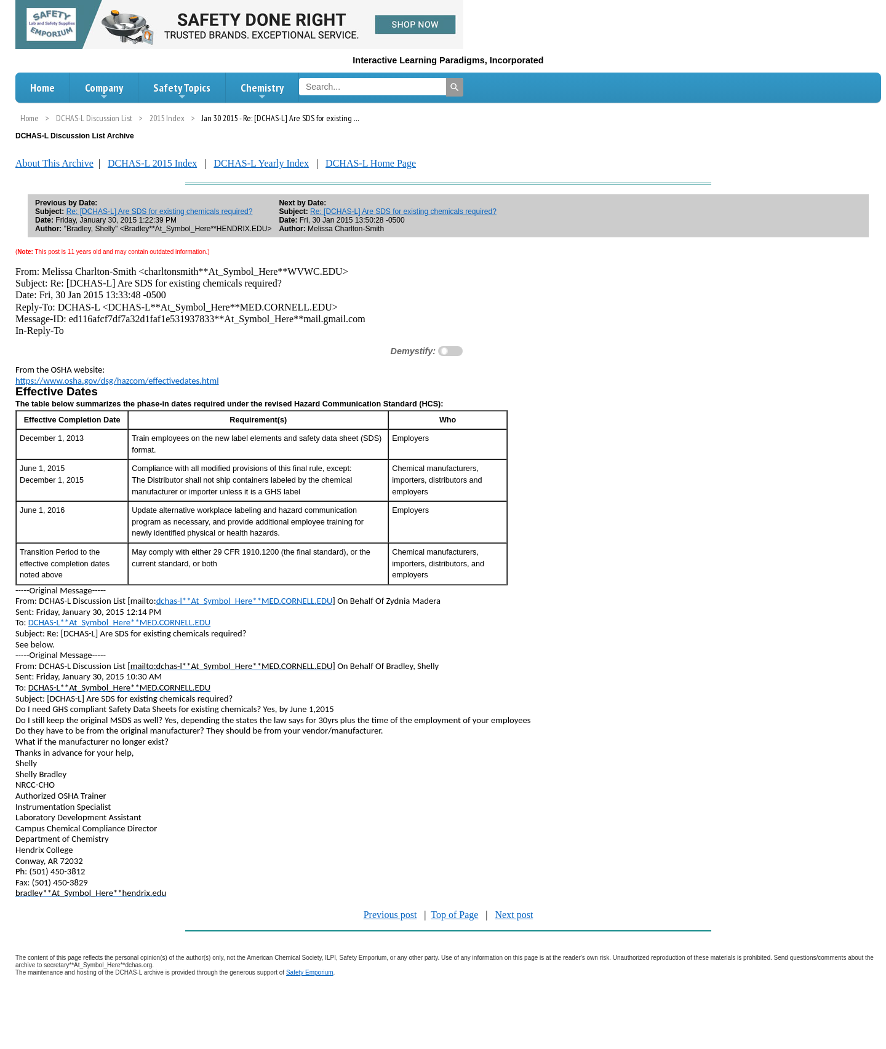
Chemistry (262, 91)
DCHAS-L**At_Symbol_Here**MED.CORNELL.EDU (119, 622)
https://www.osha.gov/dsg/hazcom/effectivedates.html (117, 380)
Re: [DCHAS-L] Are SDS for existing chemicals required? (159, 211)
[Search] (454, 87)
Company (104, 91)
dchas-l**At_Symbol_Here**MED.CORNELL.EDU (244, 600)
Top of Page (454, 914)
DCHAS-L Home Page (370, 163)
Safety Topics (181, 91)
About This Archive (54, 163)
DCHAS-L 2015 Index (152, 163)
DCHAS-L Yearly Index (261, 163)
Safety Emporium (309, 972)
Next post (514, 914)
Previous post (390, 914)
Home (42, 88)
